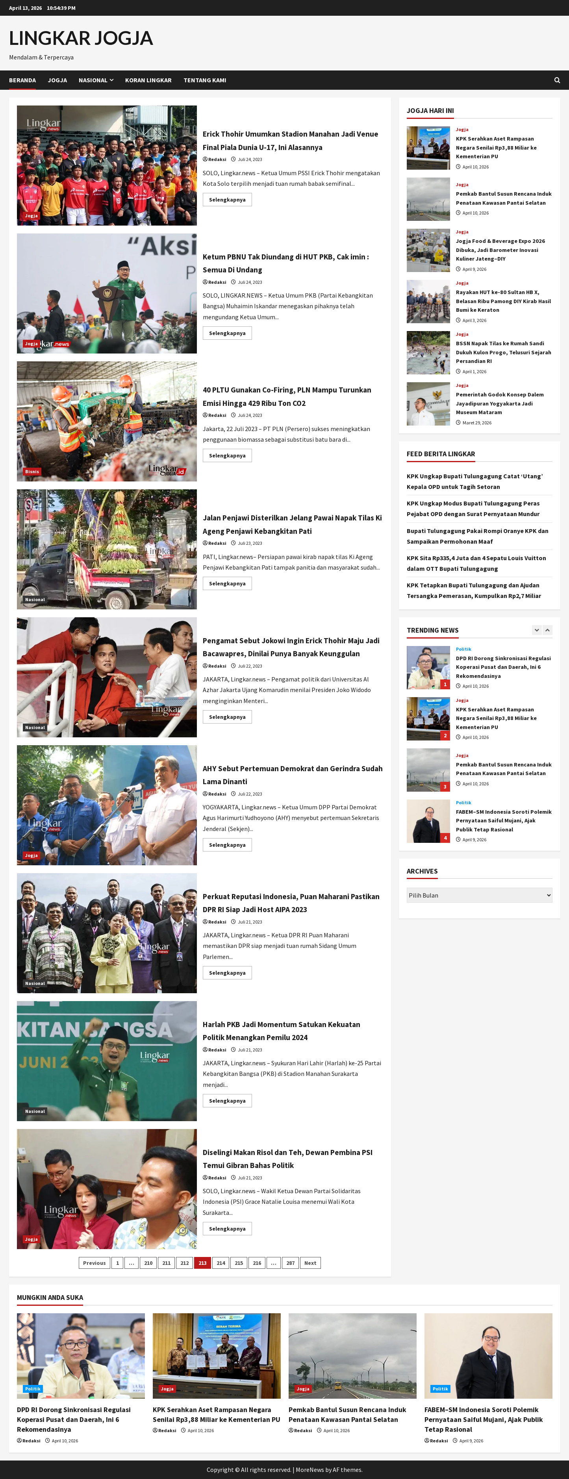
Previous (94, 1262)
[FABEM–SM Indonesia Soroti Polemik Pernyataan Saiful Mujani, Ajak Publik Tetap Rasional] (488, 1356)
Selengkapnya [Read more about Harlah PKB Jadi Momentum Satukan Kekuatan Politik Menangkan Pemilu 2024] (230, 1102)
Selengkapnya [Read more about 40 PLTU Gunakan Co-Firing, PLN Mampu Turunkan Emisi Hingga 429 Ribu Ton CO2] (230, 457)
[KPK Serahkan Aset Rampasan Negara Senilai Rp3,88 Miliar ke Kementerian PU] (217, 1356)
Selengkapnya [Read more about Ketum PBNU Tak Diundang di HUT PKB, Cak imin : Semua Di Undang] (230, 334)
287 (290, 1262)
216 (257, 1262)
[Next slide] (547, 630)
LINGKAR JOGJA (81, 37)
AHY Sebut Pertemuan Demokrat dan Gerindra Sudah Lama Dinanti (107, 805)
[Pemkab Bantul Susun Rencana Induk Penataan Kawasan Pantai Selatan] (353, 1356)
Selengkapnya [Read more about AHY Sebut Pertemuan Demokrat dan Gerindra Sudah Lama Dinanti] (230, 846)
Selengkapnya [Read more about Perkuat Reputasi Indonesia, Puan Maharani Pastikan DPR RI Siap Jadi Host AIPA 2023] (230, 981)
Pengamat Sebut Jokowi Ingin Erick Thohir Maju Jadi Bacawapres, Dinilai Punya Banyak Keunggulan (107, 677)
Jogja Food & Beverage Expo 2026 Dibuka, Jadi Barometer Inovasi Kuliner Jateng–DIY (428, 250)
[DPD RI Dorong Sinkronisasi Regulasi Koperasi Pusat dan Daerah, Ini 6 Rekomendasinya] (81, 1356)
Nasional (93, 80)
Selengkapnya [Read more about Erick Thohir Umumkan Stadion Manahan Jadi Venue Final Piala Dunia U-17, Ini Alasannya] (230, 207)
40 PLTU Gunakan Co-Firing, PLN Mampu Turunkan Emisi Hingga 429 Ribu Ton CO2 (107, 421)
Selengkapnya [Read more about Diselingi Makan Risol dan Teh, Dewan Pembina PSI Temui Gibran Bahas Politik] (230, 1230)
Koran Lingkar (148, 80)
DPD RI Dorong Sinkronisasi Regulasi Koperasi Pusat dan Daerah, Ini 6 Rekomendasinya (428, 667)
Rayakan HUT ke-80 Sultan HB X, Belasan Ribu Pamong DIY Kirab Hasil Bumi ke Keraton (428, 301)
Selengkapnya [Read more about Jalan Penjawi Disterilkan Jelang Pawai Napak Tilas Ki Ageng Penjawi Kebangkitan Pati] (230, 591)
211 (166, 1262)
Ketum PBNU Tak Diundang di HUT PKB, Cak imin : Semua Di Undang (107, 293)
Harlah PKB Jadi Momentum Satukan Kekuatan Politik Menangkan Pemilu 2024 (107, 1061)
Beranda (22, 80)
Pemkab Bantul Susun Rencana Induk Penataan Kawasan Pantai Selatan (428, 199)
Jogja (57, 80)
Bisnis (32, 471)
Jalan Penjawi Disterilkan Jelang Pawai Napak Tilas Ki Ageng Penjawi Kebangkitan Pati (107, 549)
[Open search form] (557, 80)
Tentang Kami (204, 80)
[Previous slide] (537, 630)
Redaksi (217, 166)
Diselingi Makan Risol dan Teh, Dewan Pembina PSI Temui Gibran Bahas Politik (107, 1189)
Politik (464, 649)
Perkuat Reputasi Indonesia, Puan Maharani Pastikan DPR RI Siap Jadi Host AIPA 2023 (107, 933)
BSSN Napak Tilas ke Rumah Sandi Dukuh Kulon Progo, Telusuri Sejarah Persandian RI (428, 352)
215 (239, 1262)
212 (184, 1262)
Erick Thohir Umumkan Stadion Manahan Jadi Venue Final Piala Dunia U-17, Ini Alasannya (107, 166)
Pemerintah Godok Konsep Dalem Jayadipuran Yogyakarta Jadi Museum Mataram (428, 404)
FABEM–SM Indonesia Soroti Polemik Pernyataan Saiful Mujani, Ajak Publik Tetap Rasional (428, 821)
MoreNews (310, 1469)
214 (221, 1262)
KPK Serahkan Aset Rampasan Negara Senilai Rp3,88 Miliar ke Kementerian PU (428, 148)
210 (148, 1262)
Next (310, 1262)
